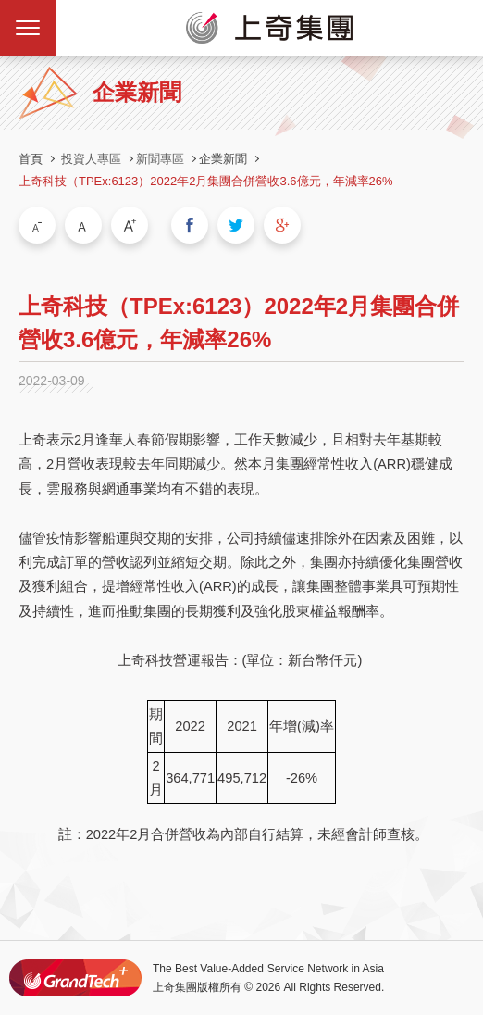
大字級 (129, 225)
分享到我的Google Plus (282, 225)
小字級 (37, 225)
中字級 (83, 225)
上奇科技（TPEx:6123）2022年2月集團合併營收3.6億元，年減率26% (206, 181)
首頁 (31, 159)
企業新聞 (223, 159)
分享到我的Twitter (235, 225)
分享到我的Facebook (189, 225)
